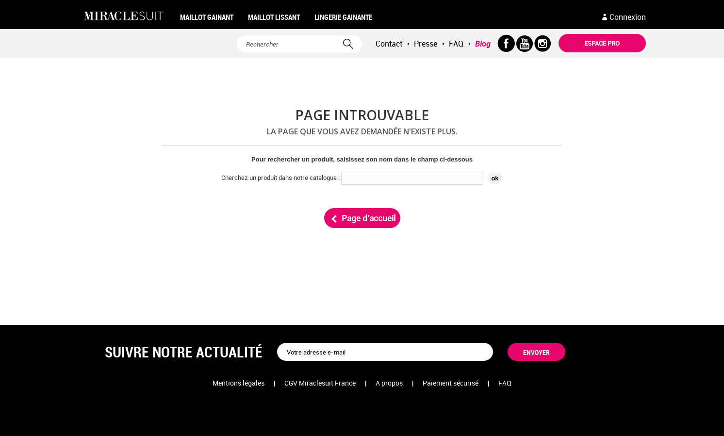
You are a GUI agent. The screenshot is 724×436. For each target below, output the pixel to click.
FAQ (456, 43)
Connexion (627, 17)
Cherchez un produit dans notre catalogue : (280, 177)
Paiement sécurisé (450, 383)
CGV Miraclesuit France (320, 383)
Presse (425, 43)
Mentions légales (238, 383)
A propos (389, 383)
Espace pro (602, 43)
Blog (483, 43)
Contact (389, 43)
